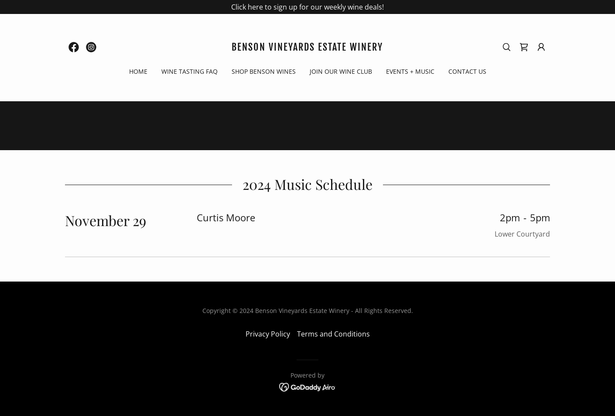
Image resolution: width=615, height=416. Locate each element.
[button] (541, 47)
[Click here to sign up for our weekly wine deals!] (307, 7)
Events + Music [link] (410, 71)
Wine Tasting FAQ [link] (189, 71)
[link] (73, 47)
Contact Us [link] (467, 71)
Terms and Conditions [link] (333, 334)
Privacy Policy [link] (268, 334)
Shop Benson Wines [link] (264, 71)
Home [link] (138, 71)
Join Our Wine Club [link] (341, 71)
